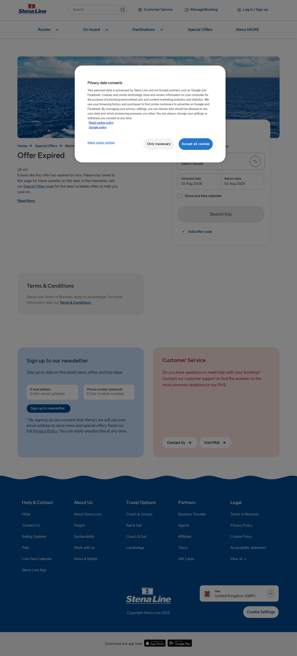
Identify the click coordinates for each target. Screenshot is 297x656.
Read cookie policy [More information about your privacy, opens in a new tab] (101, 123)
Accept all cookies (196, 144)
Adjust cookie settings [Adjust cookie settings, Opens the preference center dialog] (101, 142)
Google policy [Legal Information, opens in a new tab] (98, 127)
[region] (150, 114)
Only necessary (159, 144)
